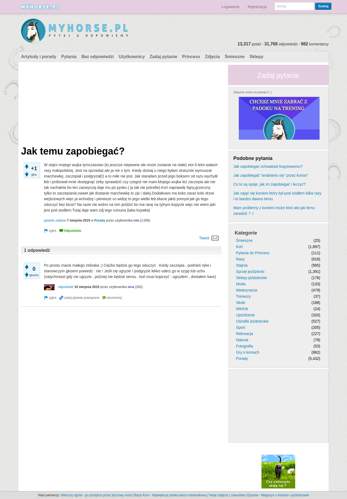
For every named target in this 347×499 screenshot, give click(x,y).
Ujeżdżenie (245, 315)
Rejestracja (257, 7)
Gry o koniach (247, 352)
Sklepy (256, 56)
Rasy (240, 259)
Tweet (204, 238)
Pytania (69, 56)
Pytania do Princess (253, 253)
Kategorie (246, 233)
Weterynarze (246, 290)
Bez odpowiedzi (97, 56)
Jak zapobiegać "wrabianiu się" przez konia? (270, 175)
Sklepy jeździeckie (251, 278)
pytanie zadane (55, 220)
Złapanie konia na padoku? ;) (252, 92)
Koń (239, 247)
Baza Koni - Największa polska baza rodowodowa (170, 495)
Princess (191, 56)
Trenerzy (243, 296)
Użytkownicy (132, 56)
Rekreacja (244, 333)
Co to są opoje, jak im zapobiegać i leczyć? (269, 184)
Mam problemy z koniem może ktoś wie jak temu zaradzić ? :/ (274, 211)
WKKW (242, 309)
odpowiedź (65, 287)
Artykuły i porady (38, 56)
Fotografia (244, 346)
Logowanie (230, 7)
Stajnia (242, 265)
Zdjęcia (212, 56)
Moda (241, 284)
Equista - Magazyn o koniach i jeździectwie (278, 495)
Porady (99, 220)
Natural (242, 340)
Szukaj (323, 6)
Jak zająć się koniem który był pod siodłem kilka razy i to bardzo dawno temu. (277, 196)
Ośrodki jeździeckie (252, 321)
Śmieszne (235, 56)
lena (131, 287)
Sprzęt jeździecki (250, 271)
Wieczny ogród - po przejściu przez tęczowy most (96, 495)
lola (136, 220)
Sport (240, 327)
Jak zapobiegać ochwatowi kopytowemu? (268, 166)
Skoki (240, 302)
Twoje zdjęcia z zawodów (226, 495)
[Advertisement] (121, 102)
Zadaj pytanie (163, 56)
